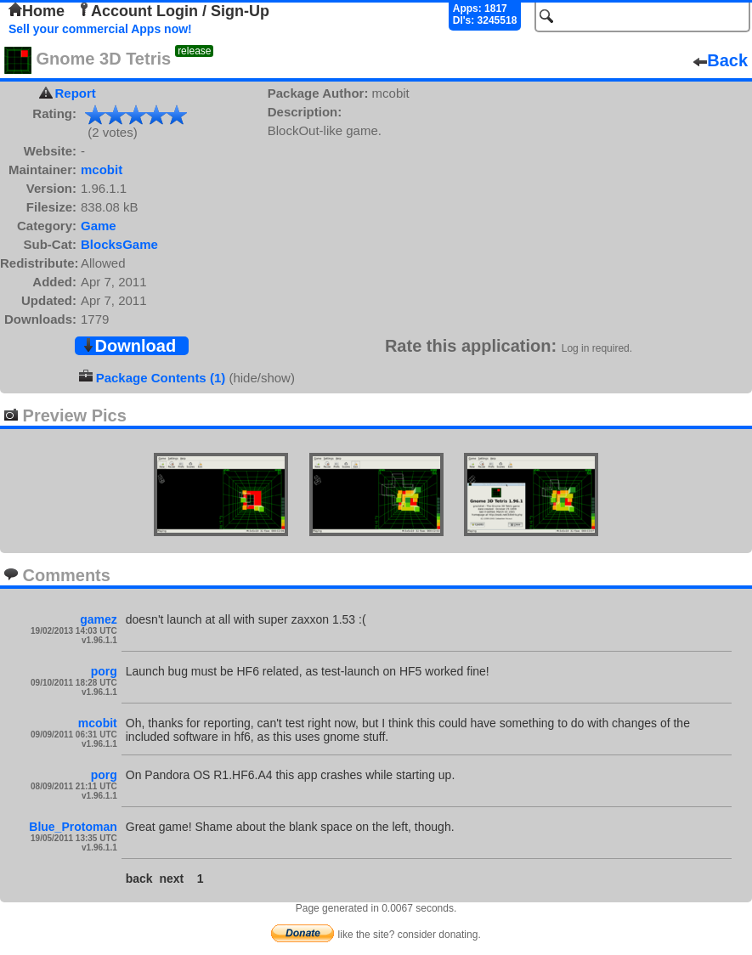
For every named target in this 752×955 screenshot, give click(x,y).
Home (36, 11)
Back (720, 60)
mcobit (101, 169)
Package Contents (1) (161, 377)
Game (98, 225)
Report (74, 93)
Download (129, 345)
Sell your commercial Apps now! (100, 29)
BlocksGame (119, 244)
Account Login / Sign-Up (173, 11)
